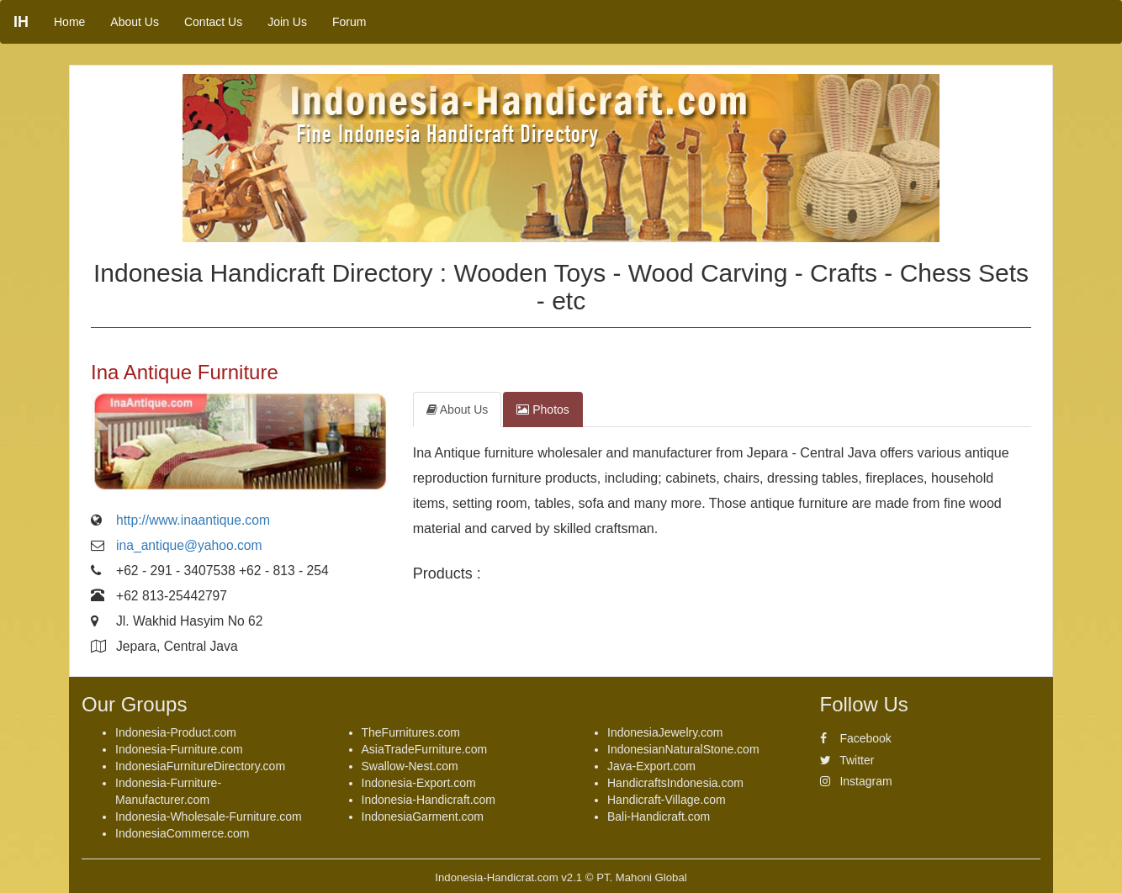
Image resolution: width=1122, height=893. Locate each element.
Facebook (856, 738)
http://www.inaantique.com (193, 520)
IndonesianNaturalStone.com (683, 749)
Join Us (287, 22)
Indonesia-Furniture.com (179, 749)
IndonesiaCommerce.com (182, 833)
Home (69, 22)
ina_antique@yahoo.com (189, 545)
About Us (134, 22)
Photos (542, 409)
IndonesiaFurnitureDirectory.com (200, 766)
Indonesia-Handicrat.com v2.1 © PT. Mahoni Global (560, 877)
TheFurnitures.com (411, 732)
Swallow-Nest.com (410, 766)
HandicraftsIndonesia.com (675, 783)
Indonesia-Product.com (175, 732)
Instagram (856, 781)
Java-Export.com (651, 766)
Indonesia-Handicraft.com (429, 799)
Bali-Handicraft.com (658, 816)
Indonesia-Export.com (419, 783)
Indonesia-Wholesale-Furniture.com (208, 816)
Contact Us (213, 22)
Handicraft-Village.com (666, 799)
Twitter (847, 760)
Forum (349, 22)
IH (21, 21)
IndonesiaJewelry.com (664, 732)
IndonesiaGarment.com (423, 816)
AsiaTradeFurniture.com (425, 749)
